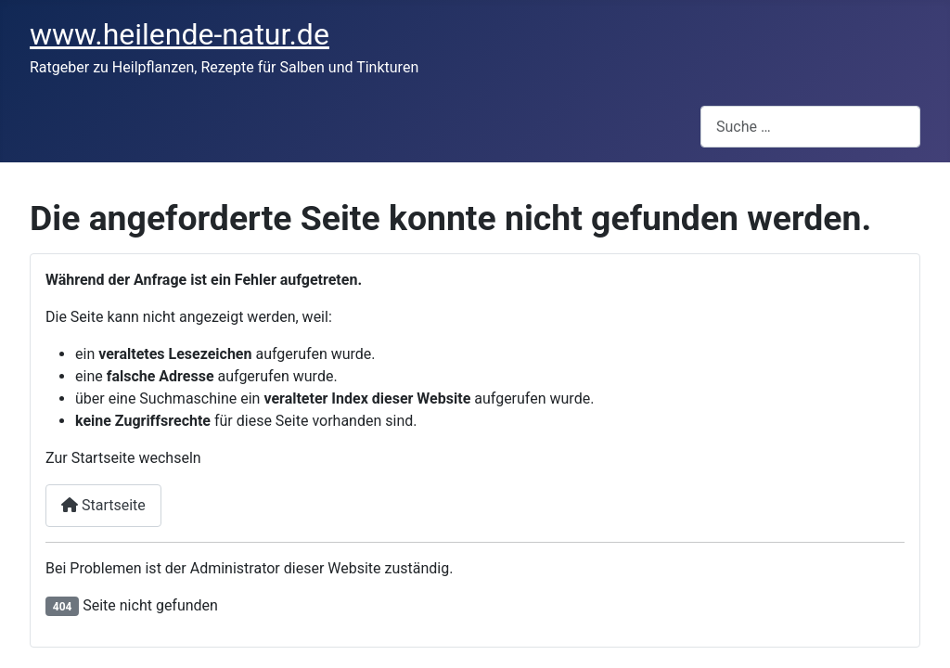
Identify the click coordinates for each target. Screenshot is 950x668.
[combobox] (810, 127)
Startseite (103, 505)
